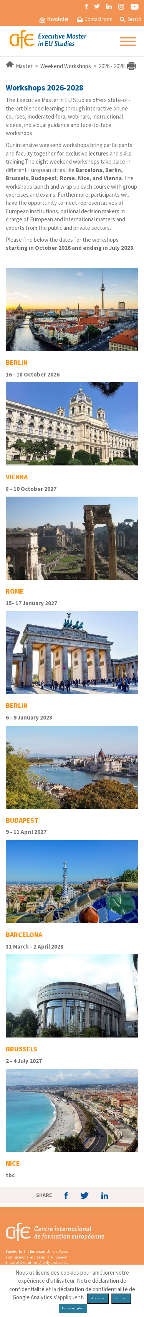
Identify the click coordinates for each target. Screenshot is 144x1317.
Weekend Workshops (65, 66)
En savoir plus (73, 1308)
